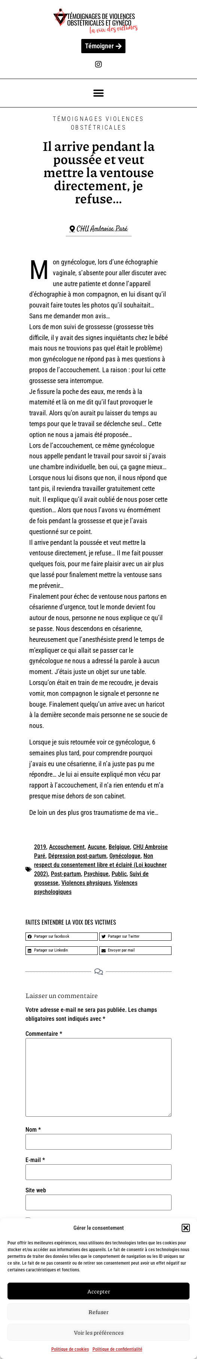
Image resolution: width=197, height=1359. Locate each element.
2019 (40, 846)
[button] (186, 1228)
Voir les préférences (99, 1332)
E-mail (35, 1160)
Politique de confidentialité (117, 1349)
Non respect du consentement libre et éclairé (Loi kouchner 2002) (100, 864)
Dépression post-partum (77, 855)
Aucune (97, 846)
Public (119, 873)
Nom (33, 1130)
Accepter (98, 1291)
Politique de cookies (70, 1349)
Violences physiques (86, 882)
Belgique (119, 846)
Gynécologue (124, 855)
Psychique (96, 873)
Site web (35, 1190)
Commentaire (43, 1034)
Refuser (98, 1312)
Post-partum (66, 873)
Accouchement (67, 846)
